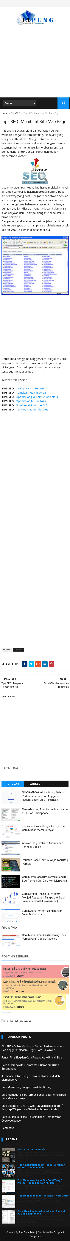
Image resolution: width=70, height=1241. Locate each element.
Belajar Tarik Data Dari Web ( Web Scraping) (24, 968)
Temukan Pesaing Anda (31, 392)
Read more (19, 976)
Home (4, 113)
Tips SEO (15, 113)
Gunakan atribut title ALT (32, 405)
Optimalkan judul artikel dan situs (37, 397)
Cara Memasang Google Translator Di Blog (26, 1087)
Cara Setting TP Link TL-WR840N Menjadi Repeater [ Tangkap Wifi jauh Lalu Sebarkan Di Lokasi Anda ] (44, 897)
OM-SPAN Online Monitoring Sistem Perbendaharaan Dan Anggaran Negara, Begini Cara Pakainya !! (43, 796)
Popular (12, 784)
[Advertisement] (35, 59)
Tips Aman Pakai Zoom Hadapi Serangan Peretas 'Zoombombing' (41, 1166)
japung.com (6, 1012)
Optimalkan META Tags (31, 401)
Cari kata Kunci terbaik (30, 388)
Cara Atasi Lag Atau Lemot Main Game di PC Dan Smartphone (41, 1212)
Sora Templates (27, 1232)
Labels (35, 784)
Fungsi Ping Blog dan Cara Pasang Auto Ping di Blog (31, 1057)
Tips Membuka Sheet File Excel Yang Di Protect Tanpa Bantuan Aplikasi (40, 1181)
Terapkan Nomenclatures (32, 409)
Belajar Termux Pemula (31, 1149)
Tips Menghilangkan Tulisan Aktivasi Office (43, 1195)
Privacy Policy (9, 927)
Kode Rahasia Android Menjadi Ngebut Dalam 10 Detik (29, 981)
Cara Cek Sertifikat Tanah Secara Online (22, 997)
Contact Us (7, 1127)
